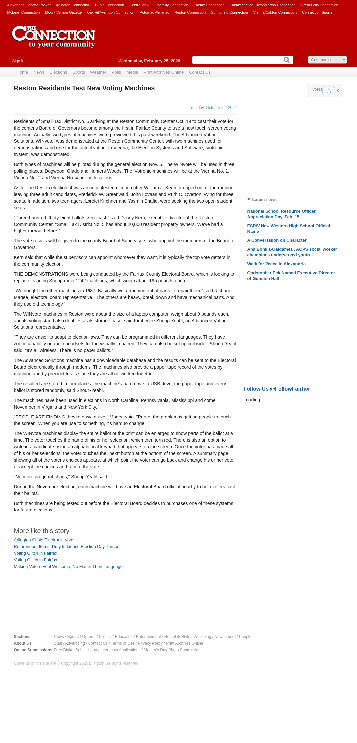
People (245, 636)
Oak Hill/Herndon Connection (110, 12)
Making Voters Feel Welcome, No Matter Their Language (68, 566)
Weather (98, 72)
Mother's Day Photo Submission (172, 650)
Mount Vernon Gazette (63, 12)
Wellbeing (202, 636)
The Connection (53, 42)
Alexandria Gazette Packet (29, 5)
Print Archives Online (164, 72)
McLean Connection (23, 12)
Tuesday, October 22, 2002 (213, 107)
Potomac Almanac (154, 12)
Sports (78, 72)
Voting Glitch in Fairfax (35, 553)
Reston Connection (190, 12)
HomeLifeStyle (177, 636)
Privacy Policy (150, 643)
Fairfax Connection (209, 5)
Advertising (75, 643)
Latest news (264, 199)
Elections (58, 72)
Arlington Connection (73, 5)
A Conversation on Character (277, 240)
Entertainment (148, 636)
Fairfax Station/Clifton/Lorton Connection (262, 5)
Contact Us (199, 72)
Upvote (328, 90)
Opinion (88, 636)
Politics (105, 636)
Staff (58, 643)
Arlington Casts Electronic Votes (45, 539)
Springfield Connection (229, 12)
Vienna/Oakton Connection (275, 12)
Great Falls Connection (319, 5)
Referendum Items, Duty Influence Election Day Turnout (67, 546)
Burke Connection (109, 5)
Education (124, 636)
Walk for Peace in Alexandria (276, 263)
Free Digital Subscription (75, 650)
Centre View (139, 5)
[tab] (293, 199)
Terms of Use (123, 643)
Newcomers (224, 636)
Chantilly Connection (171, 5)
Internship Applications (120, 650)
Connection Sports (317, 12)
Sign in (18, 61)
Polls (116, 72)
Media (132, 72)
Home (22, 72)
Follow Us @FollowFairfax (277, 389)
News (38, 72)
